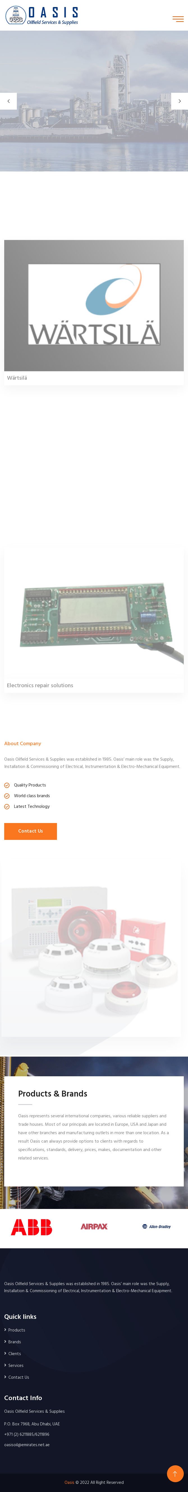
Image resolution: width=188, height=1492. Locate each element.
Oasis (69, 1482)
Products (16, 1330)
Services (16, 1365)
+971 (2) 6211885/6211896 (26, 1434)
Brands (14, 1342)
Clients (14, 1354)
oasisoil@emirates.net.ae (27, 1445)
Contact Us (30, 831)
